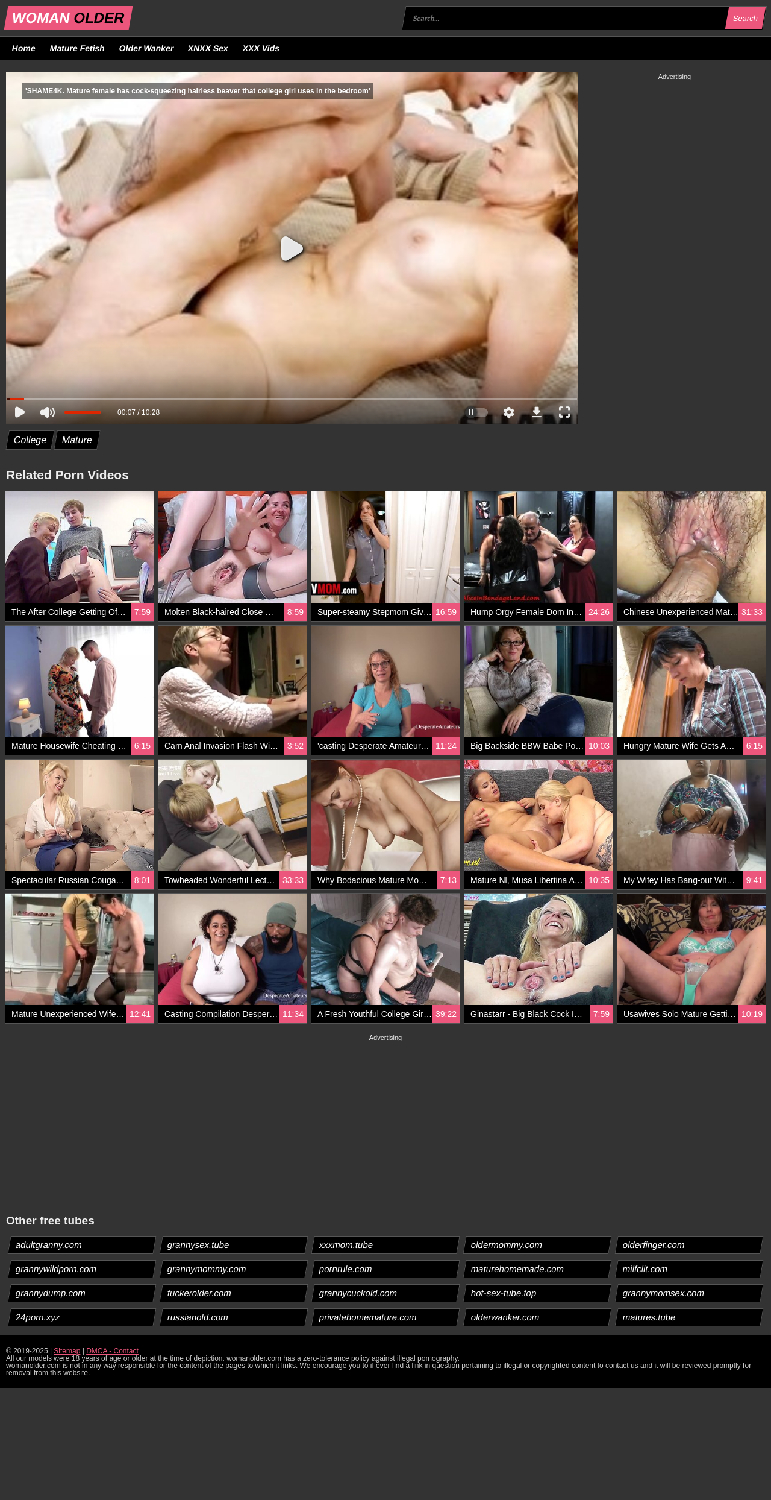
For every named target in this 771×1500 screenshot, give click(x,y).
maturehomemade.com (517, 1269)
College (30, 440)
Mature (77, 440)
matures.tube (649, 1317)
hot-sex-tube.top (503, 1293)
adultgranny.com (49, 1245)
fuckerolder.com (200, 1293)
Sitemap (67, 1351)
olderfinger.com (654, 1245)
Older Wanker (146, 48)
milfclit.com (645, 1269)
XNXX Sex (208, 48)
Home (24, 48)
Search (745, 18)
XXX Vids (261, 48)
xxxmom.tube (346, 1245)
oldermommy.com (506, 1245)
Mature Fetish (77, 48)
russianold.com (198, 1317)
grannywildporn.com (56, 1269)
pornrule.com (346, 1269)
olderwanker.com (505, 1317)
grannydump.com (51, 1293)
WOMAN (68, 18)
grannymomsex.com (663, 1293)
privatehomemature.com (368, 1317)
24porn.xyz (38, 1317)
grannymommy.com (207, 1269)
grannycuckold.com (358, 1293)
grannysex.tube (199, 1245)
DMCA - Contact (112, 1351)
